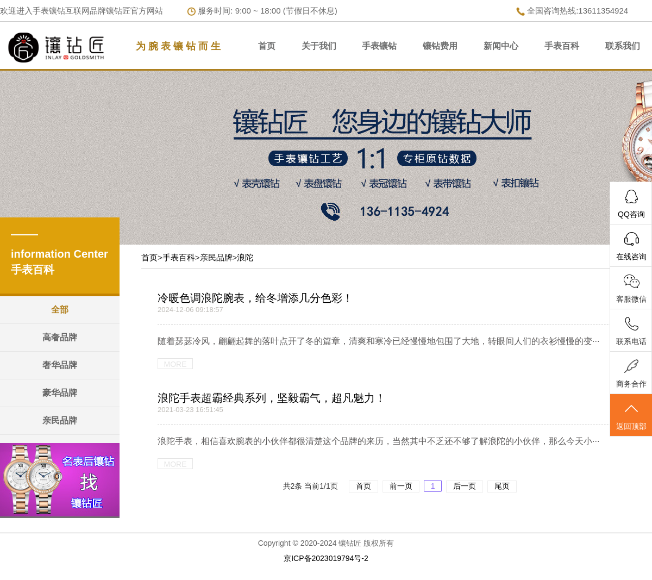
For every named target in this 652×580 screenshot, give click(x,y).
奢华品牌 (59, 365)
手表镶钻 (379, 46)
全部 (59, 309)
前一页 (401, 486)
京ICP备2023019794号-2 (326, 558)
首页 (266, 46)
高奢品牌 (59, 337)
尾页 (502, 486)
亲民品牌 (59, 420)
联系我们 (622, 46)
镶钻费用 (440, 46)
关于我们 (319, 46)
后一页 (464, 486)
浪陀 (245, 257)
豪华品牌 (59, 392)
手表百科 (561, 46)
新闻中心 (501, 46)
